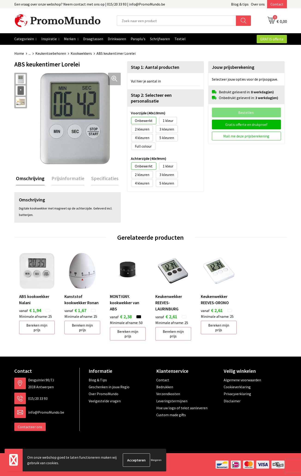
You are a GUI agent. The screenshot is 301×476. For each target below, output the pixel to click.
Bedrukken (164, 387)
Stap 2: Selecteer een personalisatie (151, 98)
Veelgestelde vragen (105, 401)
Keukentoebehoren (50, 53)
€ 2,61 (166, 316)
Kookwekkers (81, 53)
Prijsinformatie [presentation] (67, 178)
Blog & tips (240, 4)
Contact (277, 4)
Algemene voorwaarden (242, 380)
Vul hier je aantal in (146, 81)
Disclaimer (232, 401)
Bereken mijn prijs (36, 327)
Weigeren (156, 460)
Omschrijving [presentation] (30, 178)
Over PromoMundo (103, 393)
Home (19, 53)
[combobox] (176, 20)
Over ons (258, 4)
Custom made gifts (171, 414)
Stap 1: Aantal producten (155, 67)
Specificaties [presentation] (104, 178)
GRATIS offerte (271, 39)
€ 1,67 (75, 310)
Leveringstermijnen (171, 401)
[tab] (30, 178)
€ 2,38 (121, 316)
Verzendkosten (168, 393)
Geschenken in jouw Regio (109, 387)
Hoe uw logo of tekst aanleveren (182, 408)
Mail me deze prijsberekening (246, 136)
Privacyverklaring (237, 393)
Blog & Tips (98, 380)
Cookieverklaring (237, 387)
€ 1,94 (30, 310)
